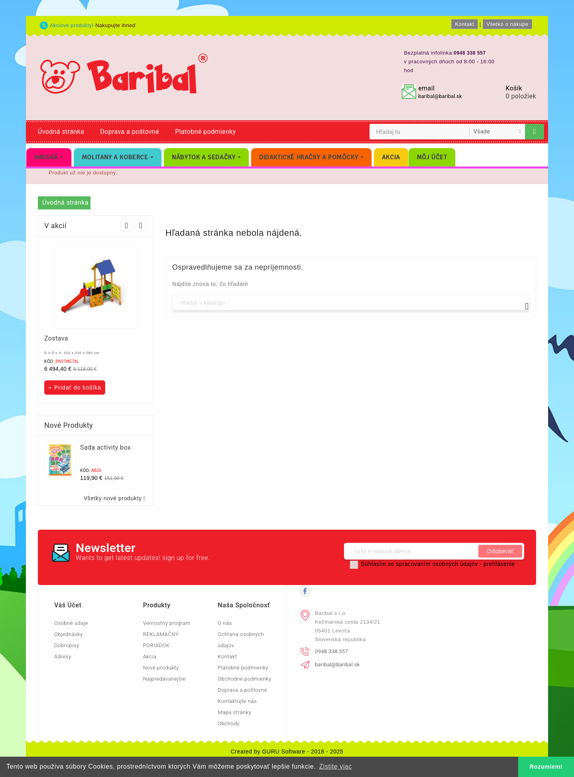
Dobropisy (66, 645)
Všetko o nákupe (507, 24)
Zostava (56, 338)
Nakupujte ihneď (115, 25)
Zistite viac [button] (335, 766)
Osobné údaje (71, 623)
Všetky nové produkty (116, 498)
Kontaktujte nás (237, 701)
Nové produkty (161, 668)
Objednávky (68, 634)
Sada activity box (105, 447)
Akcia (150, 657)
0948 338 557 (331, 651)
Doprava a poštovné (129, 131)
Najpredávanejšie (164, 679)
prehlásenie (499, 564)
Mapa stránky (234, 712)
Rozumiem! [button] (546, 766)
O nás (225, 623)
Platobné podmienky (205, 131)
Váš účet (67, 605)
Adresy (62, 657)
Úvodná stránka (61, 131)
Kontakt (464, 24)
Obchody (229, 723)
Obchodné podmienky (244, 679)
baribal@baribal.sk (440, 96)
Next (141, 225)
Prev (126, 225)
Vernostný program (167, 623)
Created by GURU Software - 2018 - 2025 (287, 751)
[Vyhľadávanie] (350, 302)
